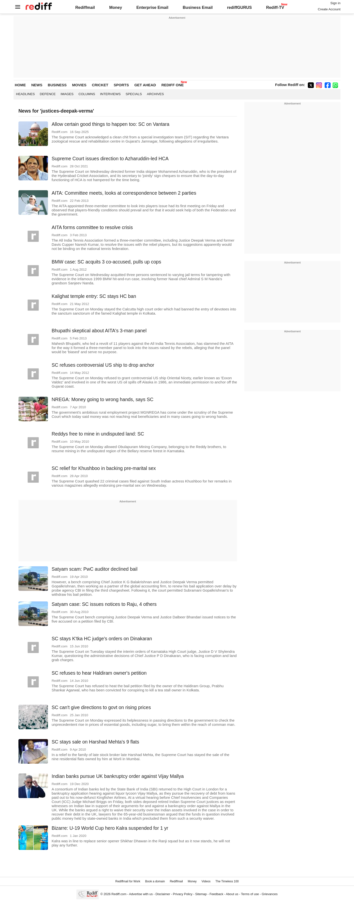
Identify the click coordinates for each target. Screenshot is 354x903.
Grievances (270, 894)
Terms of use (250, 894)
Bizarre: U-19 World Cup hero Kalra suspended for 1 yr (110, 828)
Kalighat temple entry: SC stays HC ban (94, 296)
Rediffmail (85, 7)
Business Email (198, 7)
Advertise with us (141, 894)
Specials (134, 94)
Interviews (110, 94)
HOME (20, 85)
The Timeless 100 (227, 881)
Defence (48, 94)
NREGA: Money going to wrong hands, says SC (102, 399)
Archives (155, 94)
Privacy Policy (182, 894)
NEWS (36, 85)
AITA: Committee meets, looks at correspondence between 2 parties (124, 193)
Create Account (329, 9)
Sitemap (201, 894)
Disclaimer (162, 894)
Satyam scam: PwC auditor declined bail (94, 569)
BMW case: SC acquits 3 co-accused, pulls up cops (106, 261)
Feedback (216, 894)
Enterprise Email (152, 7)
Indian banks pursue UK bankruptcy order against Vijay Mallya (118, 776)
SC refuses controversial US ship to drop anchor (103, 365)
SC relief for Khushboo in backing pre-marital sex (104, 468)
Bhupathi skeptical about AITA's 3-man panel (99, 330)
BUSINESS (57, 85)
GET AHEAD (145, 85)
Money (115, 7)
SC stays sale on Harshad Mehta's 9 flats (95, 741)
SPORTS (121, 85)
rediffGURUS (239, 7)
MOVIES (79, 85)
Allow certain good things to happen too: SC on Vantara (110, 124)
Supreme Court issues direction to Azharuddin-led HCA (110, 158)
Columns (86, 94)
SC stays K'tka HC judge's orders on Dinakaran (102, 638)
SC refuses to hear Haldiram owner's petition (99, 673)
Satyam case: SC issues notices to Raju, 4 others (104, 604)
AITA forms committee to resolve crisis (92, 227)
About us (232, 894)
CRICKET (100, 85)
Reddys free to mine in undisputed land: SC (98, 434)
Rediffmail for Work (127, 881)
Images (67, 94)
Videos (206, 881)
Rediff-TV (275, 7)
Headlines (25, 94)
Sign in (335, 3)
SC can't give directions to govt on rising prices (101, 707)
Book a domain (155, 881)
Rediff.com (118, 894)
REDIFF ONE (172, 85)
